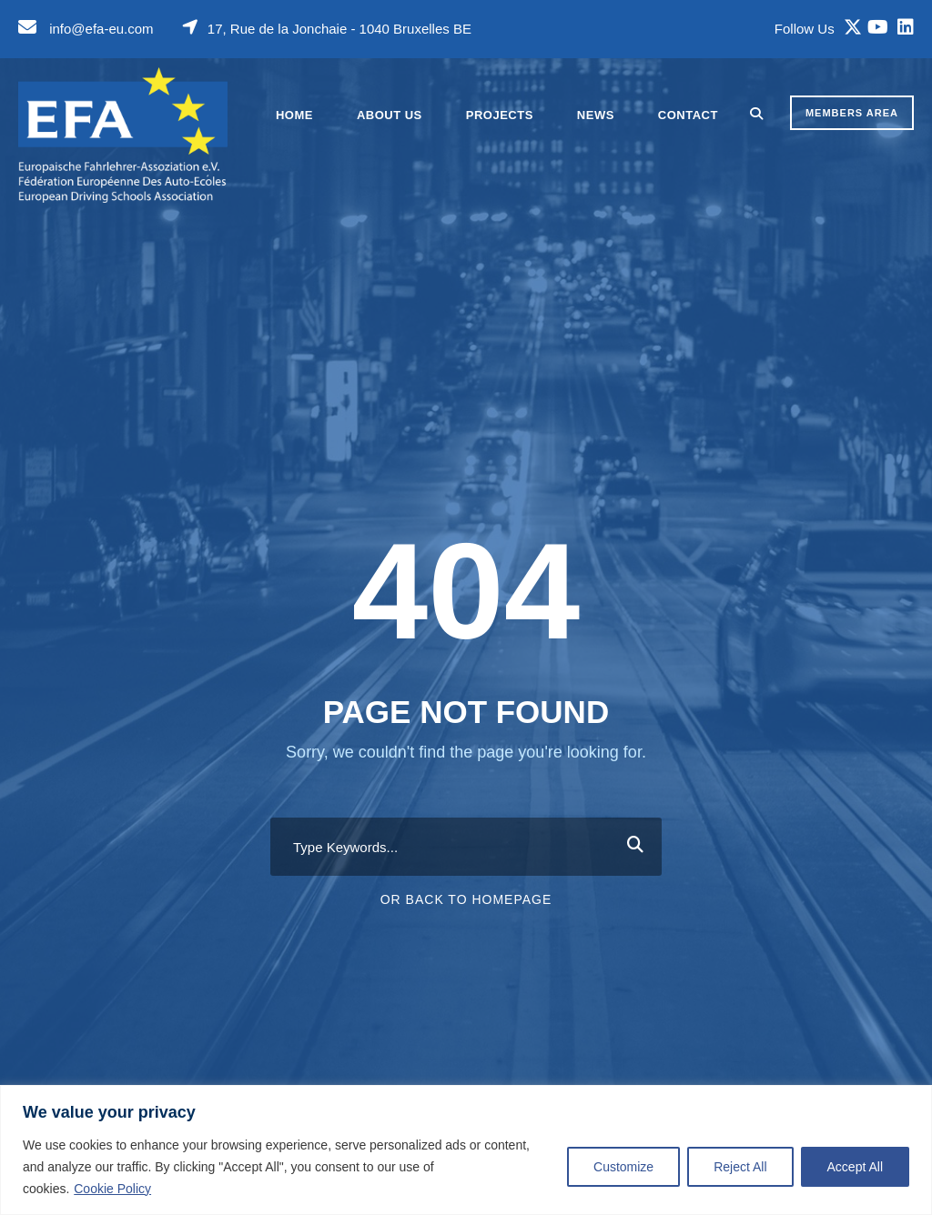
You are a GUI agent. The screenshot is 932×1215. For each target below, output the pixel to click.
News (595, 115)
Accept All (855, 1167)
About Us (389, 115)
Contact (688, 115)
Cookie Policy (112, 1188)
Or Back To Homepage (466, 899)
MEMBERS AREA (851, 112)
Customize (623, 1167)
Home (294, 115)
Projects (499, 115)
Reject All (740, 1167)
